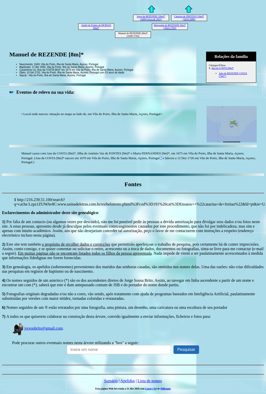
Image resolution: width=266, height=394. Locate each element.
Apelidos (127, 381)
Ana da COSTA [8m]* (222, 68)
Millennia (165, 388)
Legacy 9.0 (151, 388)
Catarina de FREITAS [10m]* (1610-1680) (189, 18)
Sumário (111, 381)
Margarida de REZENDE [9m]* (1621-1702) (170, 26)
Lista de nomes (150, 381)
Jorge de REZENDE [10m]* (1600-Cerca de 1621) (151, 18)
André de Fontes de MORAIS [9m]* (96, 26)
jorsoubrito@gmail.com (37, 328)
